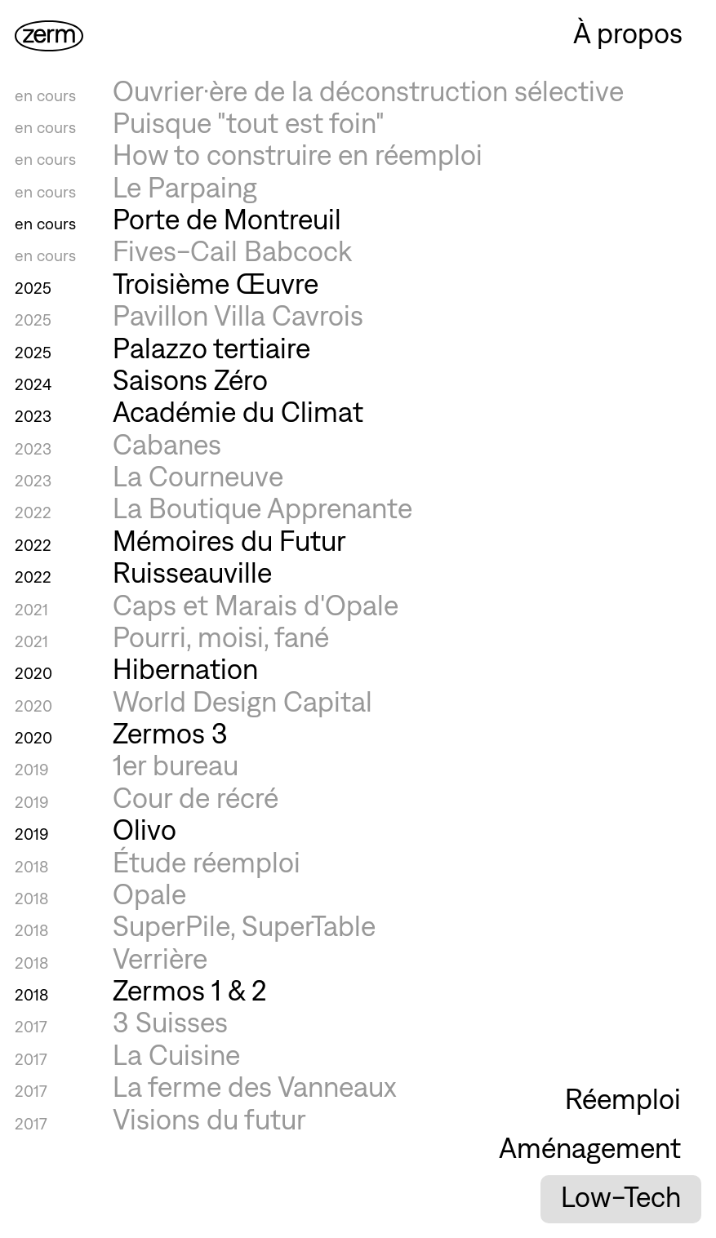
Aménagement (590, 1148)
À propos (628, 33)
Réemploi (623, 1099)
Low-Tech (621, 1197)
